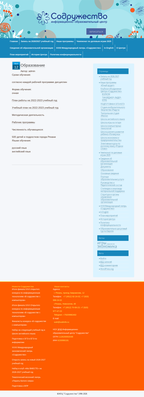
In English (108, 48)
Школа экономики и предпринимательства (111, 139)
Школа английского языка (113, 119)
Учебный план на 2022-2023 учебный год (35, 107)
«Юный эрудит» (107, 85)
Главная (14, 41)
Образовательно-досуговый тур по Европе (113, 229)
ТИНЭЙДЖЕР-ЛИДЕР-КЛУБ (112, 98)
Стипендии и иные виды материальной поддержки (113, 189)
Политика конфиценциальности (65, 54)
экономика (107, 246)
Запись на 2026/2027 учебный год (37, 41)
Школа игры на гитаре (111, 122)
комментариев (109, 265)
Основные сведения (110, 173)
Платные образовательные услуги (112, 178)
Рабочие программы (23, 122)
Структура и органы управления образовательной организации (110, 198)
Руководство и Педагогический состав (111, 183)
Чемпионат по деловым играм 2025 (93, 41)
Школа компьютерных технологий (111, 127)
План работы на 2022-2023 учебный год (34, 100)
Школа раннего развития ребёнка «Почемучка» (112, 133)
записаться (96, 31)
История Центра (39, 54)
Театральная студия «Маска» (110, 114)
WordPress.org (106, 269)
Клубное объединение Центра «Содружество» (111, 90)
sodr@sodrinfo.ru (61, 322)
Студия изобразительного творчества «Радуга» (113, 108)
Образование (107, 170)
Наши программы (65, 41)
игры (101, 242)
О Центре (121, 48)
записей (106, 262)
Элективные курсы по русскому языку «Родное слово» (112, 146)
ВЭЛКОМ (106, 94)
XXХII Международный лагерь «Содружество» (78, 48)
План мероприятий (19, 54)
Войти (103, 258)
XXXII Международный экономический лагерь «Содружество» (22, 351)
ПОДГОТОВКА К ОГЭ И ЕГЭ (112, 104)
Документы (106, 166)
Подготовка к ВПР (20, 386)
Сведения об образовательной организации (31, 48)
